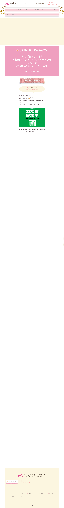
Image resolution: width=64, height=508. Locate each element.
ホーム (9, 9)
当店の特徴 (36, 9)
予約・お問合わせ (54, 9)
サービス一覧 (18, 9)
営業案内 (27, 9)
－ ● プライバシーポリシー (12, 502)
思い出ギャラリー (45, 9)
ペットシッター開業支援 (9, 14)
